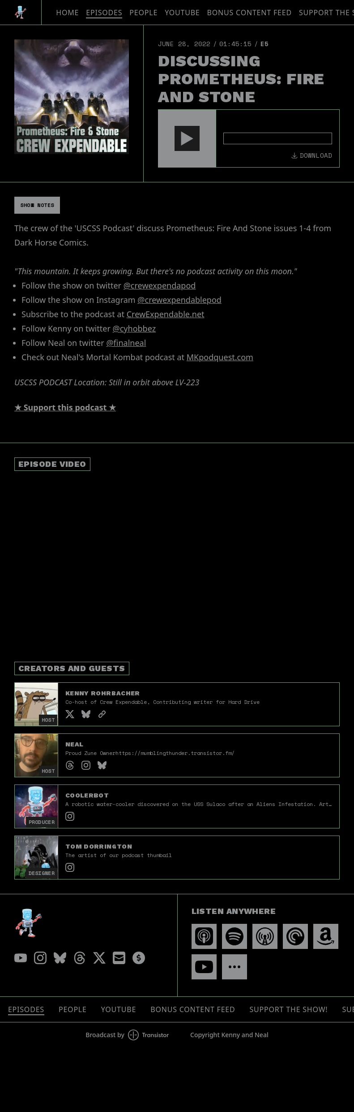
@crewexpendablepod (179, 299)
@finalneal (126, 342)
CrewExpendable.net (166, 314)
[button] (187, 138)
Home (67, 12)
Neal (74, 744)
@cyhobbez (134, 328)
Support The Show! (289, 1009)
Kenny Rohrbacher (102, 693)
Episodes (104, 12)
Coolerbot (87, 795)
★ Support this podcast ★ (65, 407)
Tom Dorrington (98, 846)
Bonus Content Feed (249, 12)
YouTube (182, 12)
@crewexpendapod (160, 285)
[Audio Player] (249, 138)
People (143, 12)
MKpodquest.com (220, 357)
